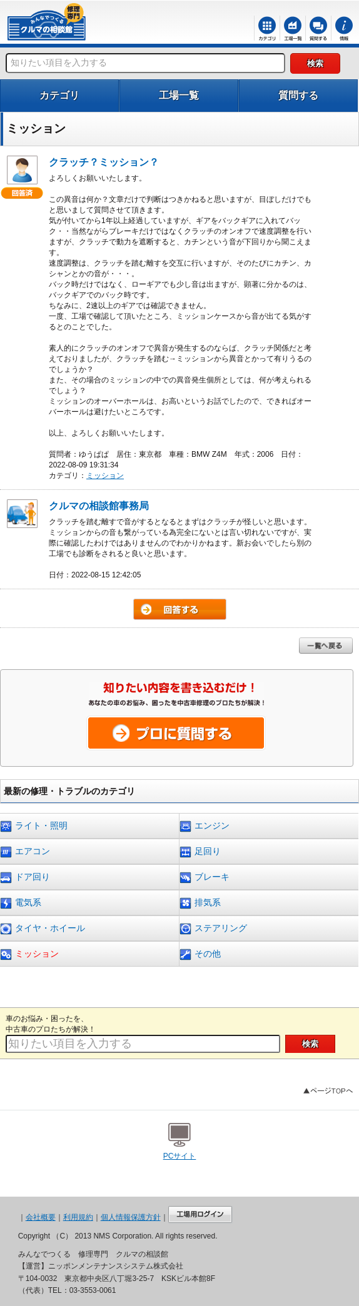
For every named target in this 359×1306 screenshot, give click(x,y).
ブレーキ (205, 878)
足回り (200, 852)
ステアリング (213, 929)
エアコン (25, 852)
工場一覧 (179, 95)
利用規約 (78, 1217)
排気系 (200, 903)
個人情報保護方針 (131, 1217)
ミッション (105, 475)
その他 (200, 954)
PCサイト (179, 1156)
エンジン (205, 826)
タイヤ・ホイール (42, 929)
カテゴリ (59, 95)
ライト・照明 (34, 826)
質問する (298, 95)
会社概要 (41, 1217)
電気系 (20, 903)
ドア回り (25, 878)
